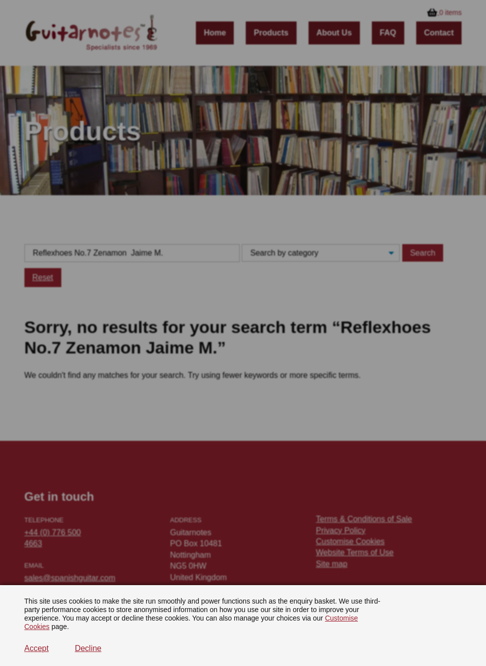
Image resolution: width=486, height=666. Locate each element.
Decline (88, 648)
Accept (36, 648)
